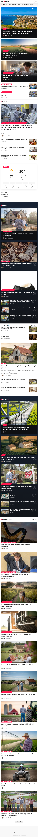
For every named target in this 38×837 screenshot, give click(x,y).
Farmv (6, 1)
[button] (35, 4)
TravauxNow (4, 196)
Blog (8, 123)
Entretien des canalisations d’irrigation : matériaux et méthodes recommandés (16, 429)
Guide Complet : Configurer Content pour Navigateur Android (23, 307)
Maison (8, 261)
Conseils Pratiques (6, 84)
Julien (6, 35)
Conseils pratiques (7, 519)
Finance (5, 231)
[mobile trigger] (2, 1)
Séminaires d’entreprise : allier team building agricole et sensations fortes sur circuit (16, 814)
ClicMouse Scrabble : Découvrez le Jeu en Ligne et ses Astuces (14, 86)
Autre (3, 123)
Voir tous (33, 325)
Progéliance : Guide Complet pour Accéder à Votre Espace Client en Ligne (18, 4)
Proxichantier (4, 194)
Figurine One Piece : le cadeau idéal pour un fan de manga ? (14, 139)
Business (6, 51)
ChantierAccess (5, 198)
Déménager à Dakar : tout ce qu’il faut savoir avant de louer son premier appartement (17, 32)
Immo (5, 28)
